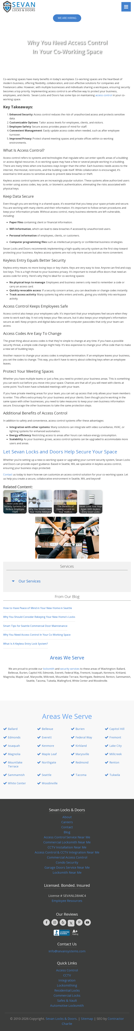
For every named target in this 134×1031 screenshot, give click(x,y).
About (67, 817)
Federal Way (84, 737)
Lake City (115, 746)
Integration (67, 980)
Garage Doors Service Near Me (67, 867)
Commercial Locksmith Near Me (67, 842)
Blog (67, 832)
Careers (67, 822)
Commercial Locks (67, 995)
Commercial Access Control (67, 857)
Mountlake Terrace (15, 764)
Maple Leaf (49, 754)
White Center (17, 783)
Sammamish (16, 775)
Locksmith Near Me (67, 872)
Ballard (12, 729)
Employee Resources (67, 901)
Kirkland (81, 746)
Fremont (115, 737)
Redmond (82, 762)
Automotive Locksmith (67, 1005)
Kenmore (48, 746)
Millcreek (115, 754)
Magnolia (14, 754)
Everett (47, 737)
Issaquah (14, 746)
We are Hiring (67, 18)
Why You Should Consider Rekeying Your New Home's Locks (39, 617)
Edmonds (14, 737)
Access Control (67, 970)
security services (69, 668)
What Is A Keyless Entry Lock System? (25, 643)
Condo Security (67, 862)
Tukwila (114, 775)
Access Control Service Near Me (67, 837)
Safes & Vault (67, 1000)
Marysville (82, 754)
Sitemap (87, 1018)
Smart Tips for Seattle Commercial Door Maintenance (35, 626)
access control (103, 95)
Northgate (49, 762)
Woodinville (50, 783)
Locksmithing (67, 985)
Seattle (46, 775)
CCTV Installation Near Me (67, 847)
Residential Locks (67, 990)
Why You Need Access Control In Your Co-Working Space (36, 634)
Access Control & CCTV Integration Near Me (67, 852)
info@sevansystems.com (67, 951)
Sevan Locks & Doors (61, 1018)
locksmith (48, 668)
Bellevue (47, 729)
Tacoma (81, 775)
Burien (80, 729)
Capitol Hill (116, 729)
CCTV (67, 975)
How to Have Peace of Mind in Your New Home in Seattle (37, 608)
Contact (7, 474)
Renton (114, 762)
